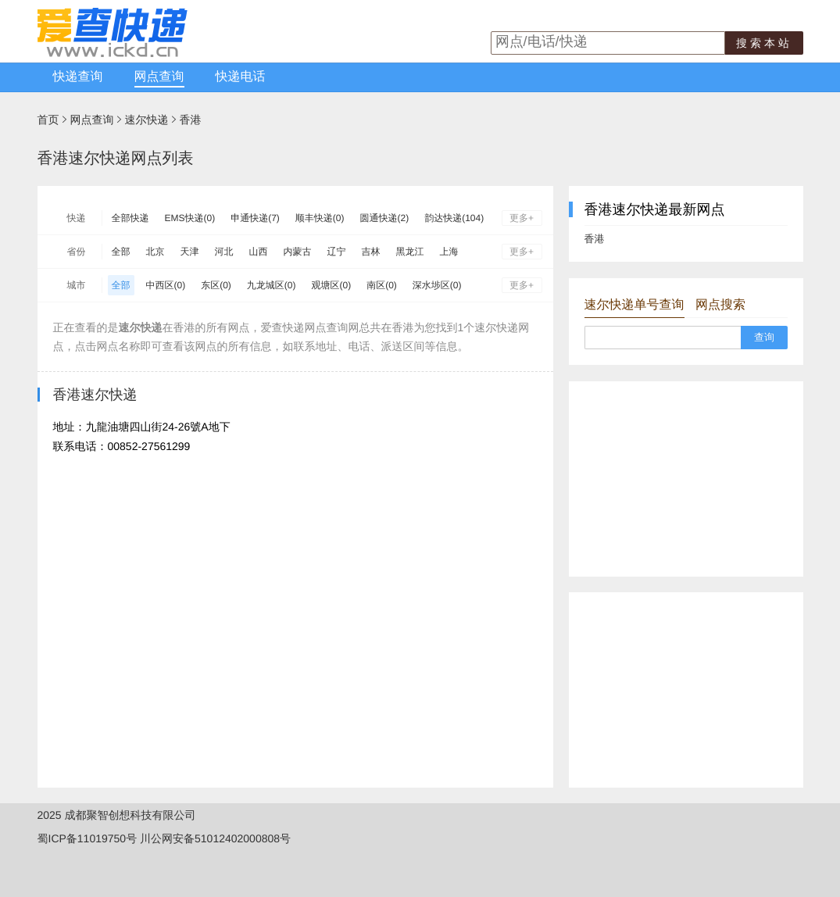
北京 (155, 251)
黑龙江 (410, 251)
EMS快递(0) (190, 218)
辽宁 (336, 251)
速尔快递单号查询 (634, 305)
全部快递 (130, 218)
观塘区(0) (332, 285)
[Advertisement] (686, 479)
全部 (121, 251)
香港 (191, 119)
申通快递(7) (255, 218)
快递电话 (241, 77)
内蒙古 (298, 251)
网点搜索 (720, 305)
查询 (764, 337)
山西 (258, 251)
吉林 (371, 251)
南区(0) (381, 285)
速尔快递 (147, 119)
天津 (190, 251)
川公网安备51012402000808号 (215, 838)
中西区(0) (166, 285)
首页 (48, 119)
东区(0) (216, 285)
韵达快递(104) (454, 218)
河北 (224, 251)
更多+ (521, 218)
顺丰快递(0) (320, 218)
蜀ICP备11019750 (82, 838)
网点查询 (159, 77)
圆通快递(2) (384, 218)
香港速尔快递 (95, 394)
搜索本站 (764, 43)
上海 (449, 251)
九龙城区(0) (271, 285)
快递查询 (78, 77)
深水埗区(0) (437, 285)
